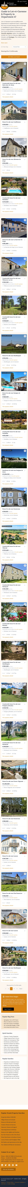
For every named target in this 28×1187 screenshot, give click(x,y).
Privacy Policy (10, 1182)
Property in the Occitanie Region (12, 1067)
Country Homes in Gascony (8, 1124)
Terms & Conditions (20, 1182)
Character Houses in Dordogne (11, 1063)
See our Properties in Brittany (11, 1072)
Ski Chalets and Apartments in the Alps (11, 1142)
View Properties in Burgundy (11, 1074)
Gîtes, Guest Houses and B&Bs (11, 1047)
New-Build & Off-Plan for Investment (11, 1144)
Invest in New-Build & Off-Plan (11, 1050)
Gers (20, 35)
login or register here (18, 1161)
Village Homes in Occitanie (8, 1119)
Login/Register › (8, 1009)
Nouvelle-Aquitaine (6, 33)
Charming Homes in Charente (11, 1071)
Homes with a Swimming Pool (11, 1049)
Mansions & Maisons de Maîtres (11, 1043)
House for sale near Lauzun (10, 856)
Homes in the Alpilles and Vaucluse (10, 1132)
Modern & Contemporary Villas (11, 1040)
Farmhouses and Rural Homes (11, 1042)
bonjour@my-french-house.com (14, 1159)
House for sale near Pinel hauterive (12, 893)
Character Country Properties (11, 1036)
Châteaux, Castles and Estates (11, 1045)
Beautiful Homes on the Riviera (11, 1076)
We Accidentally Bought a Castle (11, 1025)
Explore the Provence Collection (12, 1069)
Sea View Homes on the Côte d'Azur (10, 1134)
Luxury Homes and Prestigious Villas (10, 1139)
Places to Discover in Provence (11, 1021)
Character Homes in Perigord (9, 1127)
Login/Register (23, 1)
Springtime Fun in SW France (11, 1020)
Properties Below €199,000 (8, 1117)
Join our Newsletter (8, 1169)
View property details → (8, 97)
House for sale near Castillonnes (11, 122)
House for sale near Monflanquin (11, 355)
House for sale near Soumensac (11, 509)
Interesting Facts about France (11, 1027)
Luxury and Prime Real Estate (11, 1052)
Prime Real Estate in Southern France (11, 1137)
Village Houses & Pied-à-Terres (11, 1038)
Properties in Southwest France (11, 1062)
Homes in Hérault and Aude (8, 1122)
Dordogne (11, 37)
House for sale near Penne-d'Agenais (12, 781)
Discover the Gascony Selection (11, 1065)
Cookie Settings (11, 1184)
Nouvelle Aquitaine (19, 89)
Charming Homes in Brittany (8, 1129)
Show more (4, 43)
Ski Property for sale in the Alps (11, 1078)
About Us (3, 1182)
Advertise (3, 1184)
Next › (20, 988)
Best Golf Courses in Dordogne (11, 1023)
